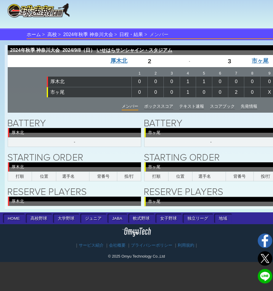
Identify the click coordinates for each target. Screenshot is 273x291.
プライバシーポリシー (151, 245)
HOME (14, 218)
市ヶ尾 (260, 61)
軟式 (141, 218)
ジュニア (93, 218)
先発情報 (249, 106)
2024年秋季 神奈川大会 (88, 34)
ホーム (34, 34)
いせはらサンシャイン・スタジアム (134, 50)
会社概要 (117, 245)
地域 (223, 218)
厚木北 (118, 61)
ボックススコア (158, 106)
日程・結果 (131, 34)
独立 (197, 218)
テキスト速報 (191, 106)
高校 (52, 34)
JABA (117, 218)
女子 (168, 218)
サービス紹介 (91, 245)
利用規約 (186, 245)
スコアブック (222, 106)
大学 (66, 218)
